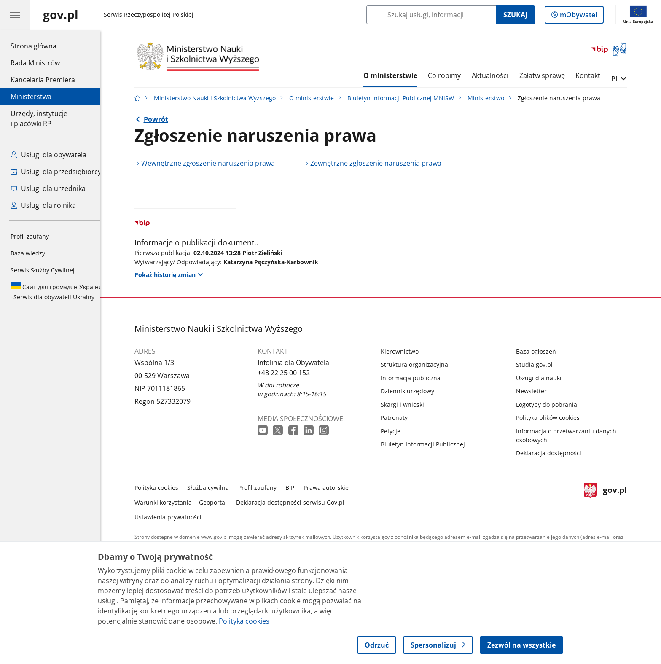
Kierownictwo (406, 351)
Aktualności (496, 75)
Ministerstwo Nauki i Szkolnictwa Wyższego (221, 98)
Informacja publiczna (417, 378)
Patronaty (400, 418)
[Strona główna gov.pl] (60, 14)
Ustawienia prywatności (174, 517)
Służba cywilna (215, 488)
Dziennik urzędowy (414, 391)
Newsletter (537, 391)
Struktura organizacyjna (420, 364)
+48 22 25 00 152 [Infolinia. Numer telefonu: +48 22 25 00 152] (290, 372)
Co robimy (450, 75)
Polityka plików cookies (554, 418)
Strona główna (43, 45)
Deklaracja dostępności (555, 453)
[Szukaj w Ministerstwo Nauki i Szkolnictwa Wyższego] (431, 14)
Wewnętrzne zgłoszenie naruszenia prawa (214, 163)
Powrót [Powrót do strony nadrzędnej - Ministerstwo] (162, 119)
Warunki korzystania (169, 502)
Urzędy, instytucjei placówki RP (39, 118)
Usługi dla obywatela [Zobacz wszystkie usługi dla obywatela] (48, 154)
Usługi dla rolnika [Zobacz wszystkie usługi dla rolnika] (43, 205)
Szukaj (515, 14)
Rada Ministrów (35, 62)
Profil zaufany (30, 236)
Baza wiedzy (28, 253)
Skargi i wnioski (408, 405)
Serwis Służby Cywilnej (43, 270)
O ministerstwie (397, 75)
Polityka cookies (163, 488)
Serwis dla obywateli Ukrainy (56, 291)
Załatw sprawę (548, 75)
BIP (296, 488)
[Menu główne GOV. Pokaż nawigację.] (15, 15)
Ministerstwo (492, 98)
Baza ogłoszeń (542, 351)
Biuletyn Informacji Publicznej (429, 444)
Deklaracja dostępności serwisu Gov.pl (296, 502)
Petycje (397, 431)
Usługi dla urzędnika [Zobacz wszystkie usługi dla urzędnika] (48, 188)
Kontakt (594, 75)
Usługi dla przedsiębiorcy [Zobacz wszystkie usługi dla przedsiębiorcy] (56, 171)
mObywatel (577, 16)
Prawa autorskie (332, 488)
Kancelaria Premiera (43, 79)
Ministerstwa (31, 96)
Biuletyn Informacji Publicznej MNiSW (407, 98)
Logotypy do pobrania (552, 405)
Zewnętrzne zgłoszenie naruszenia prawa (382, 163)
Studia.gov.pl (540, 364)
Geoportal (220, 502)
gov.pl (611, 500)
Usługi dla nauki (545, 378)
